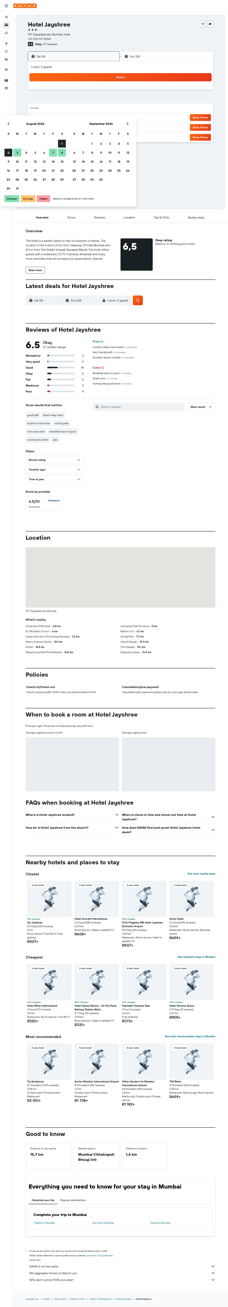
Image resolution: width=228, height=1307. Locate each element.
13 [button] (90, 109)
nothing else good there (112, 383)
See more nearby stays (201, 873)
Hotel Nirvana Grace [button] (181, 1005)
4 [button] (72, 100)
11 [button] (72, 109)
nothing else (61, 423)
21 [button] (99, 118)
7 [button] (99, 100)
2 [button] (54, 100)
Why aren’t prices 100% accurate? (122, 1280)
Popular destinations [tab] (73, 1200)
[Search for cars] (6, 33)
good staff (32, 415)
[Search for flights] (6, 17)
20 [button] (90, 118)
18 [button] (72, 118)
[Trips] (6, 70)
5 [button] (81, 100)
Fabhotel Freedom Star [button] (136, 1005)
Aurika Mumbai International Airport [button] (97, 1081)
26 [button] (81, 127)
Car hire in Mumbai (103, 1223)
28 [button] (99, 127)
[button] (6, 6)
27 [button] (90, 127)
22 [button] (108, 118)
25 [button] (72, 127)
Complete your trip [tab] (43, 1200)
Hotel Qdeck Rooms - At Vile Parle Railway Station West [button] (95, 1007)
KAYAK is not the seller (122, 1266)
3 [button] (63, 100)
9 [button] (54, 109)
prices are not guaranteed (100, 1255)
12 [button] (81, 109)
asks (55, 439)
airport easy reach (53, 415)
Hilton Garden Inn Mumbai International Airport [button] (138, 1083)
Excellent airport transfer (113, 357)
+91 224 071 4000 (39, 39)
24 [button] (63, 127)
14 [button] (99, 109)
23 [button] (54, 127)
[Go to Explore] (6, 43)
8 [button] (108, 100)
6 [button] (90, 100)
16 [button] (54, 118)
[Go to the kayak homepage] (25, 6)
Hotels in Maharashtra (100, 1298)
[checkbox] (44, 504)
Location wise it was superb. (115, 347)
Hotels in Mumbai (160, 1223)
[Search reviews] (141, 406)
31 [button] (63, 136)
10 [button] (63, 109)
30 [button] (54, 136)
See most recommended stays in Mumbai (190, 1036)
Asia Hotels (60, 1298)
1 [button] (107, 91)
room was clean (36, 431)
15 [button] (108, 109)
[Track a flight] (6, 51)
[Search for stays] (6, 25)
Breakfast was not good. (112, 373)
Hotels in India (77, 1298)
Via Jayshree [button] (34, 922)
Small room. (105, 378)
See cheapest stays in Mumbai (196, 957)
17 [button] (63, 118)
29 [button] (108, 127)
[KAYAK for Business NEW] (6, 59)
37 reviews (50, 44)
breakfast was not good (62, 431)
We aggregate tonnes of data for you (122, 1273)
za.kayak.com (32, 1298)
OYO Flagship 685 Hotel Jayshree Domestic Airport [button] (142, 924)
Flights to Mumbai (44, 1223)
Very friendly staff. (109, 352)
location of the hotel (38, 423)
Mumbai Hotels (123, 1298)
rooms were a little (37, 439)
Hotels (46, 1298)
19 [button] (81, 118)
